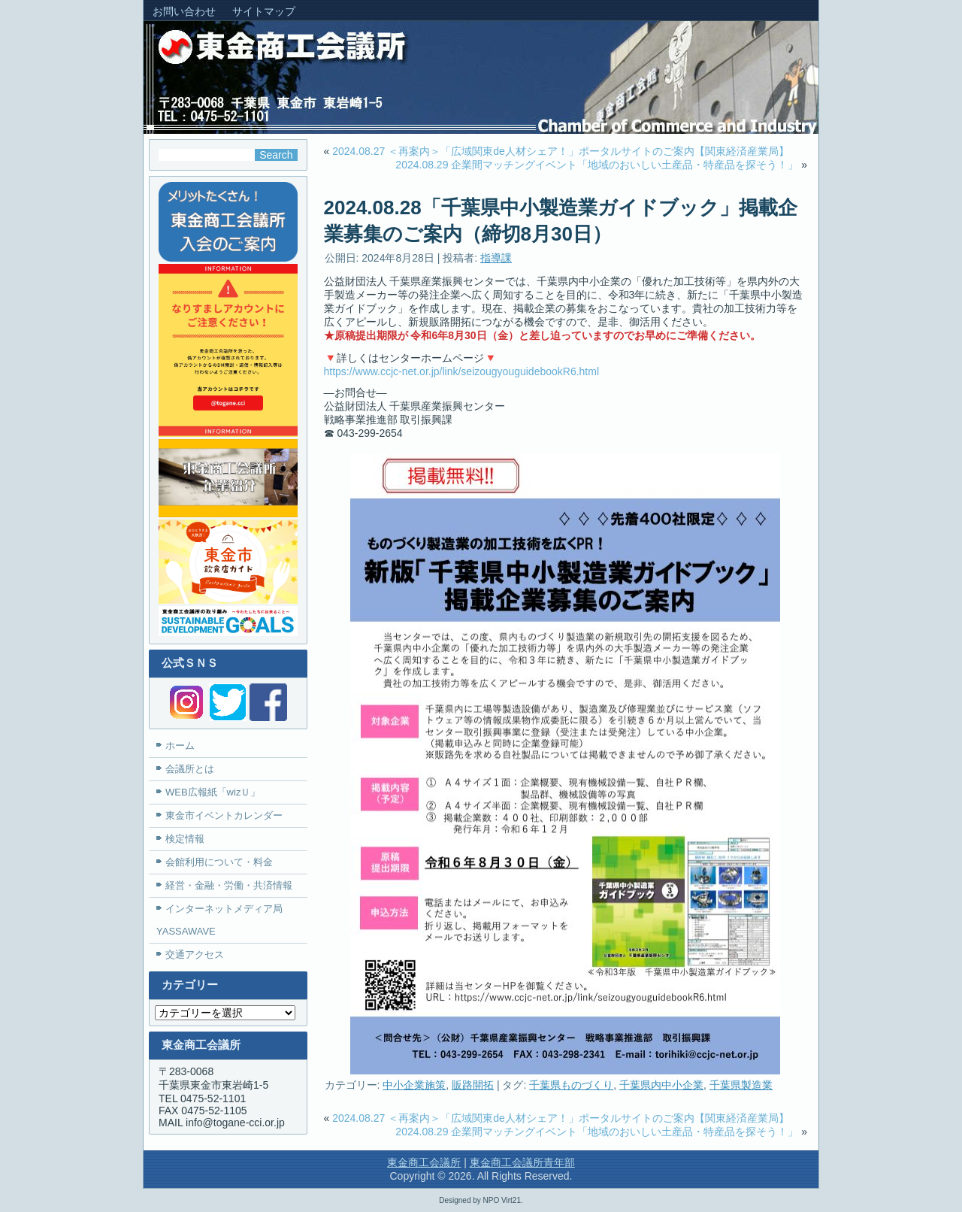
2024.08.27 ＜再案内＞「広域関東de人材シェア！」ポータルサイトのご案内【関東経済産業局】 (560, 151)
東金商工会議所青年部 (522, 1162)
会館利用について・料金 (219, 862)
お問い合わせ (184, 11)
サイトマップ (263, 11)
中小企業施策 (414, 1085)
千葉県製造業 (741, 1085)
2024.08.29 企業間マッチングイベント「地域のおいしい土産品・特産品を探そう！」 (596, 165)
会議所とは (189, 768)
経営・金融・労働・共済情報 (228, 885)
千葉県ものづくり (571, 1085)
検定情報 (184, 838)
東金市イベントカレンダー (224, 815)
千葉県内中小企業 (661, 1085)
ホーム (180, 745)
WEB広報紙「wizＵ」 (212, 792)
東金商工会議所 (424, 1162)
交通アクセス (194, 954)
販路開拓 (473, 1085)
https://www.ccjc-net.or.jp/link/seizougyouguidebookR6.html (462, 371)
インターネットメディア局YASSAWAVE (219, 920)
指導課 (496, 258)
